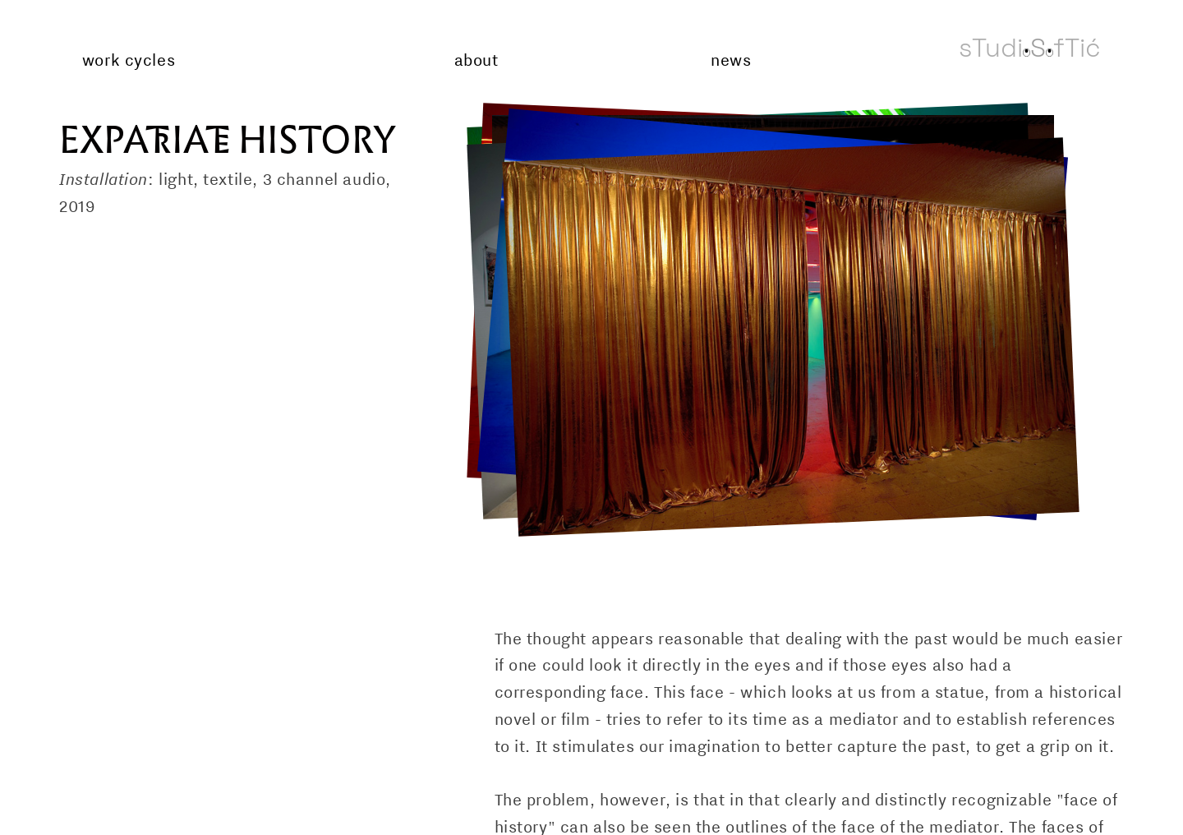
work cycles (128, 60)
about (476, 60)
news (731, 60)
